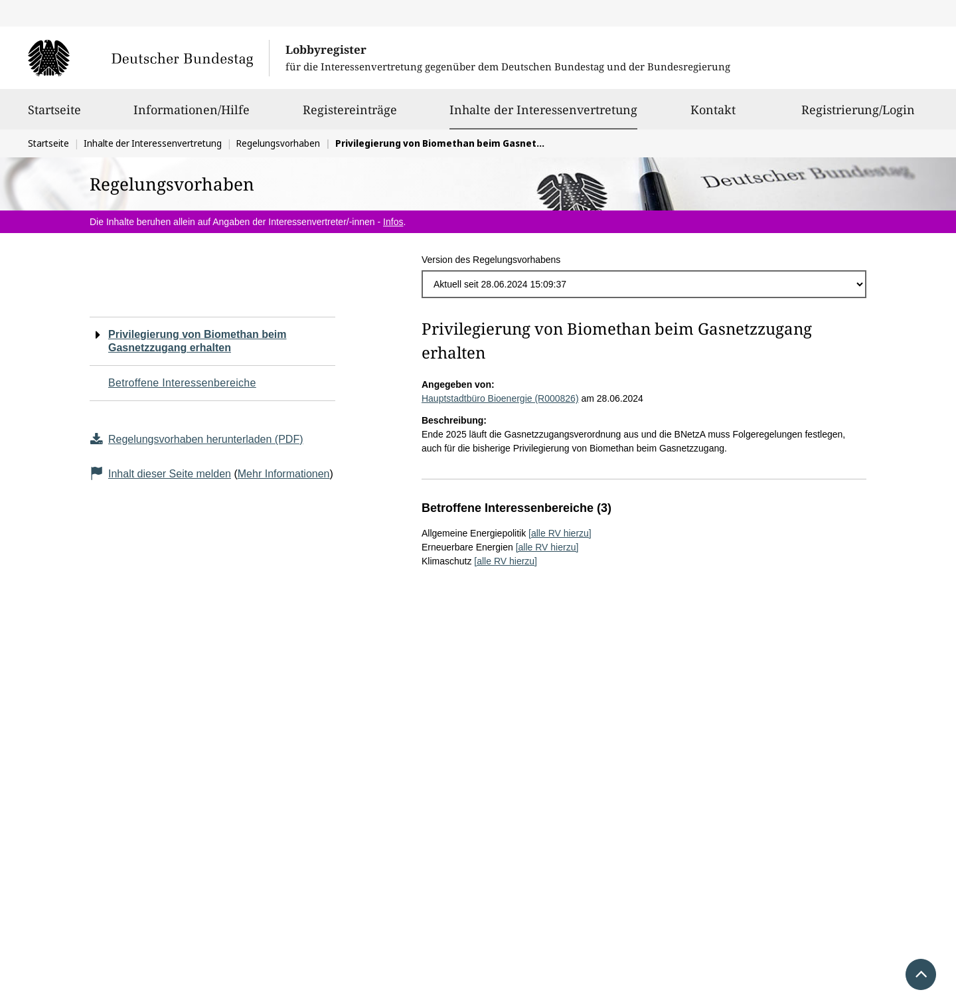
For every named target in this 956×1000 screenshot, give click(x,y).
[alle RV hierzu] (560, 533)
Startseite (54, 115)
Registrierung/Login (858, 115)
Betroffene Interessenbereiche (182, 382)
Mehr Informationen (284, 473)
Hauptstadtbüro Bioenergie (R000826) (500, 398)
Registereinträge (350, 115)
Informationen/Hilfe (191, 115)
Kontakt (713, 115)
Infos (393, 221)
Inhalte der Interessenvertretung (543, 109)
